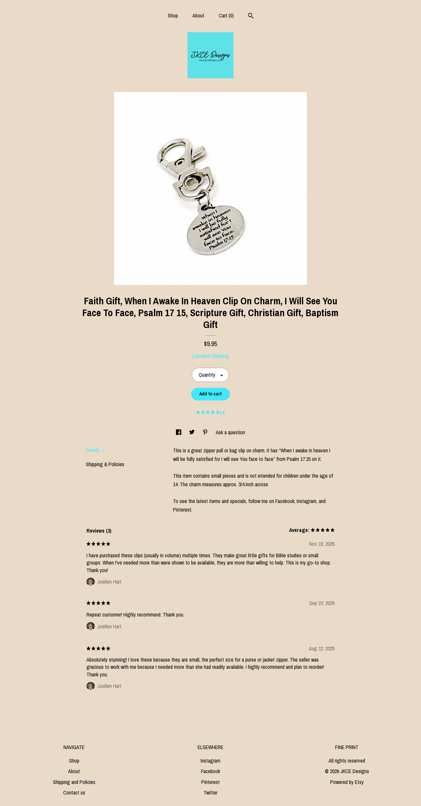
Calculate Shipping (210, 356)
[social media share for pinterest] (206, 432)
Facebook (210, 771)
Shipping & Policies (105, 464)
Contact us (74, 792)
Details (95, 450)
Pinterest (210, 782)
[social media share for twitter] (192, 432)
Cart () (226, 15)
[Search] (250, 16)
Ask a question (230, 432)
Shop (173, 15)
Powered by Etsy (347, 782)
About (198, 15)
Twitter (210, 792)
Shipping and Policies (74, 782)
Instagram (210, 760)
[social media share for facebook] (179, 432)
